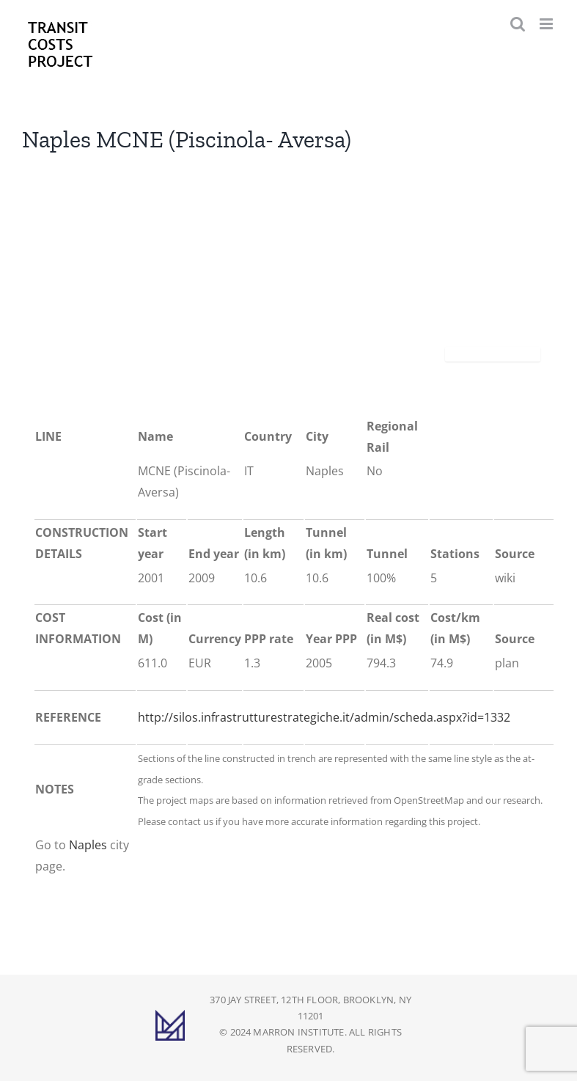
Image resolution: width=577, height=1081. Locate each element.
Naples (88, 845)
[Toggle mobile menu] (547, 24)
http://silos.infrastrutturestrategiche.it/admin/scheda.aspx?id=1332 (324, 717)
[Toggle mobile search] (517, 24)
